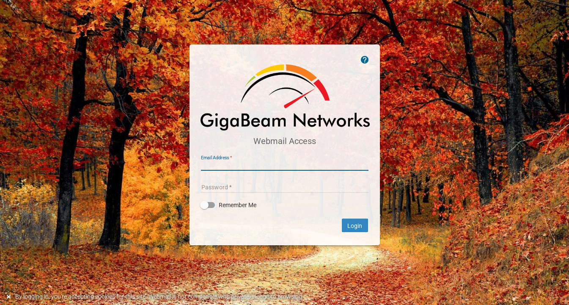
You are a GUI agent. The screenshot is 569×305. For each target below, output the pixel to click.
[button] (284, 205)
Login (355, 225)
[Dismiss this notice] (9, 297)
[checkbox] (284, 205)
